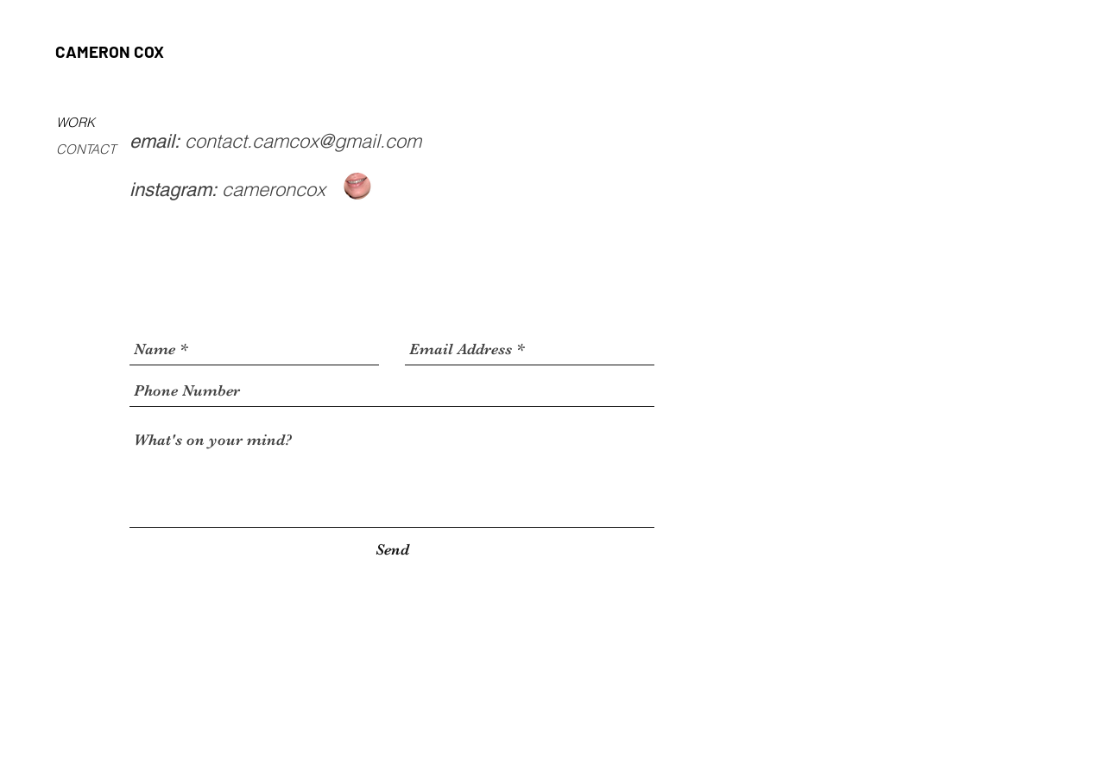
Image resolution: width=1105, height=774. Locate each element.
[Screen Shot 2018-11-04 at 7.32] (357, 186)
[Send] (392, 550)
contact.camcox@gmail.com (303, 141)
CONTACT (86, 149)
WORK (75, 122)
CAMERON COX (109, 51)
